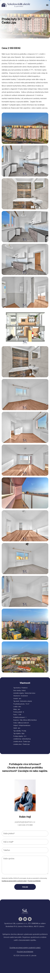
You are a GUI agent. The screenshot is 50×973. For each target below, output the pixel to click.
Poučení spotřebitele (34, 881)
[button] (47, 5)
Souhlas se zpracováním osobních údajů (14, 881)
